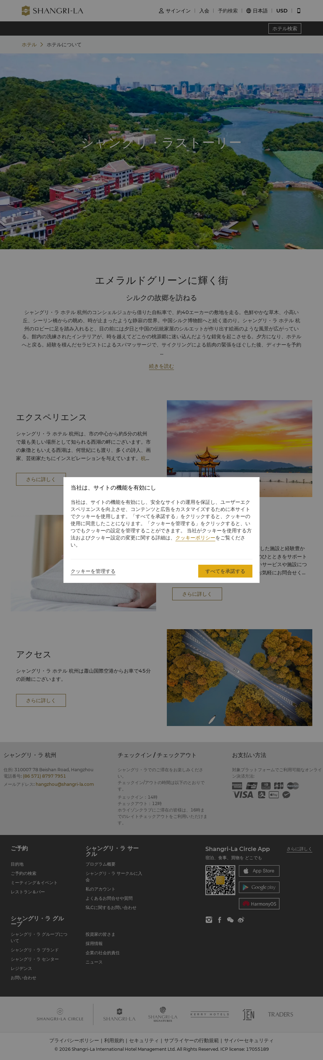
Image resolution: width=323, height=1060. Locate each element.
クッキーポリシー (195, 537)
